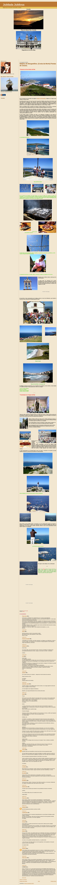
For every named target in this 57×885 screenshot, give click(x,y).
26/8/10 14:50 (24, 829)
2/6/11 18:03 (24, 877)
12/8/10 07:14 (24, 644)
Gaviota (23, 821)
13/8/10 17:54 (24, 692)
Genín (23, 631)
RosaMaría (24, 780)
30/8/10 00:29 (24, 856)
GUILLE (23, 831)
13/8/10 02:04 (24, 682)
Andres (23, 749)
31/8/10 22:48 (24, 865)
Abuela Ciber (24, 786)
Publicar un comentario (23, 879)
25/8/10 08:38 (24, 820)
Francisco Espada (26, 638)
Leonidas (24, 766)
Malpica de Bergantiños (41, 98)
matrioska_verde (25, 683)
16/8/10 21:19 (24, 805)
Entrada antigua (53, 881)
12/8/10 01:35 (24, 637)
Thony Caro (24, 616)
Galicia (23, 611)
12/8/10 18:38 (24, 654)
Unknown (24, 807)
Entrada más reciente (23, 881)
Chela (23, 694)
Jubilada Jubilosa (13, 4)
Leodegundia (24, 812)
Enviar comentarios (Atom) (29, 883)
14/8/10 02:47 (24, 771)
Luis (23, 656)
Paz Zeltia (24, 773)
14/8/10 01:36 (24, 765)
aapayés (24, 672)
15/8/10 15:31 (24, 785)
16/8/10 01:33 (24, 796)
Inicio (39, 881)
